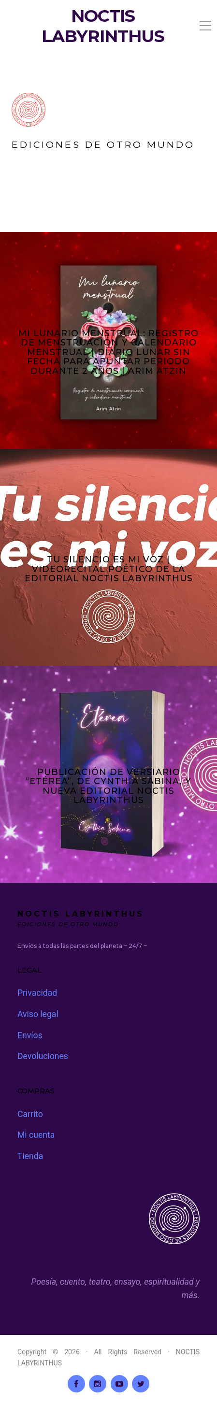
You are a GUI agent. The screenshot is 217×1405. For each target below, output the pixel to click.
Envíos (30, 1035)
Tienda (30, 1156)
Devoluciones (42, 1056)
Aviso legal (37, 1014)
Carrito (30, 1114)
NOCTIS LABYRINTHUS (103, 26)
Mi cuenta (36, 1135)
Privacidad (37, 993)
